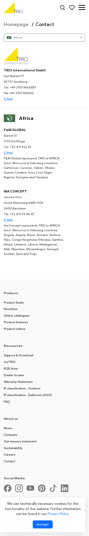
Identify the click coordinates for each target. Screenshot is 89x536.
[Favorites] (72, 7)
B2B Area (11, 368)
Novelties (11, 309)
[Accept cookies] (43, 524)
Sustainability (13, 448)
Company (10, 434)
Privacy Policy (58, 514)
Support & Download (18, 355)
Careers (9, 454)
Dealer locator (14, 375)
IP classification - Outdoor (22, 388)
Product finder (14, 302)
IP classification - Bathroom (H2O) (28, 395)
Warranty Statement (18, 381)
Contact (9, 461)
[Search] (62, 7)
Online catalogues (17, 315)
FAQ (7, 401)
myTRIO (9, 362)
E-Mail (8, 98)
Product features (16, 322)
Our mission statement (20, 441)
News (8, 428)
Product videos (14, 329)
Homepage (17, 24)
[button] (82, 7)
